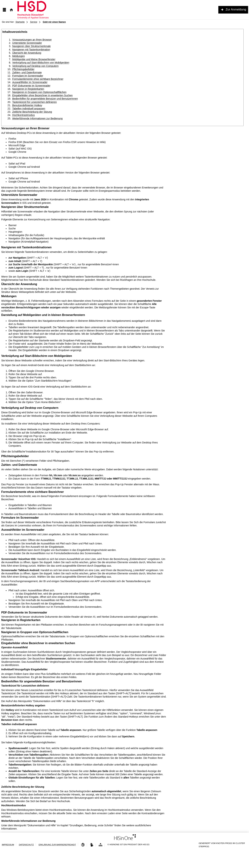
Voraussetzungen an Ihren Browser (32, 39)
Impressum (8, 845)
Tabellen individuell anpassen (28, 108)
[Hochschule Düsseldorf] (44, 9)
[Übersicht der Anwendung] (100, 845)
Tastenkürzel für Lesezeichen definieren (34, 102)
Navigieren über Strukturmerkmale (31, 46)
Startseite (20, 22)
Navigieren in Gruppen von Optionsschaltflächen (39, 92)
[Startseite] (11, 10)
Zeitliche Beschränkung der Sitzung (32, 111)
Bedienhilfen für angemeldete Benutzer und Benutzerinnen (45, 98)
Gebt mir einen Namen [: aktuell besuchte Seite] (54, 22)
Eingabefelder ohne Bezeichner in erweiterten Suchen (42, 95)
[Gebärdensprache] (91, 845)
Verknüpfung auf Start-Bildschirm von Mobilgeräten (40, 62)
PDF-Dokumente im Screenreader (31, 85)
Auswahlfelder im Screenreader (29, 82)
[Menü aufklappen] (4, 9)
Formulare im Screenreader (27, 75)
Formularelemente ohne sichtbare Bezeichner (37, 79)
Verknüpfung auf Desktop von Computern (35, 66)
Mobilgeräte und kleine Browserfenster (33, 59)
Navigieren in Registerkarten (28, 88)
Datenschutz (26, 845)
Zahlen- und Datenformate (27, 72)
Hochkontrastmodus (23, 115)
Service (33, 22)
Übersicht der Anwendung (26, 52)
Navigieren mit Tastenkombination (31, 49)
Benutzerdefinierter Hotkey (27, 105)
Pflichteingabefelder (23, 69)
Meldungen (18, 56)
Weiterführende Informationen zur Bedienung (37, 118)
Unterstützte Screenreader (27, 42)
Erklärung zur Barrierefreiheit (57, 845)
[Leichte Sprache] (82, 845)
